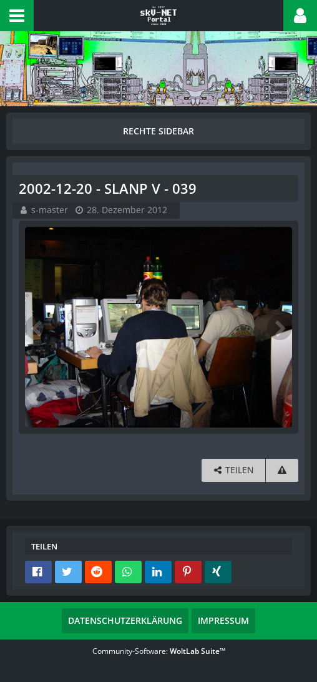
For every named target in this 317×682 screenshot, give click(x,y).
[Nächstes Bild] (279, 327)
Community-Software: (158, 651)
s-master (49, 210)
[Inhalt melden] (282, 470)
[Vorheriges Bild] (37, 327)
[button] (17, 15)
